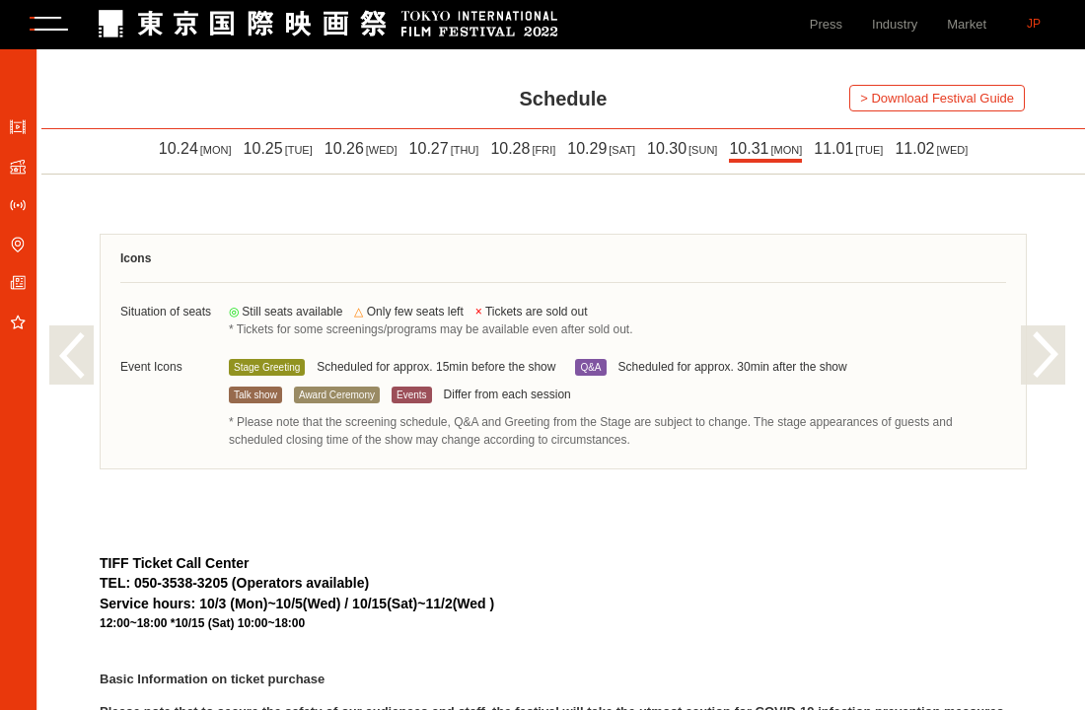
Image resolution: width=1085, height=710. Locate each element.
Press (826, 24)
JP (1034, 24)
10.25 (278, 148)
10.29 (601, 148)
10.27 (444, 148)
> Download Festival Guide (937, 98)
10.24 (195, 148)
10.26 (361, 148)
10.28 (522, 148)
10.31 (765, 148)
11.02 (931, 148)
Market (966, 24)
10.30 (682, 148)
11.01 (848, 148)
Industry (894, 24)
